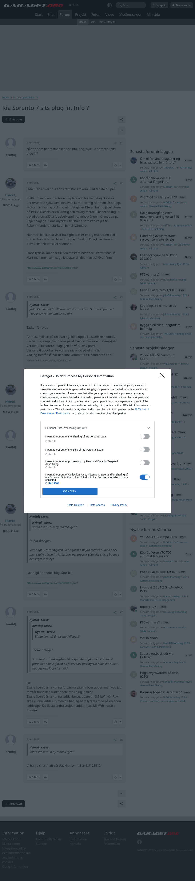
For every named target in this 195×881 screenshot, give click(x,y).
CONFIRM (70, 491)
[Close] (163, 376)
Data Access (97, 504)
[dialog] (97, 440)
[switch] (145, 436)
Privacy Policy (119, 504)
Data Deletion (76, 504)
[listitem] (97, 428)
